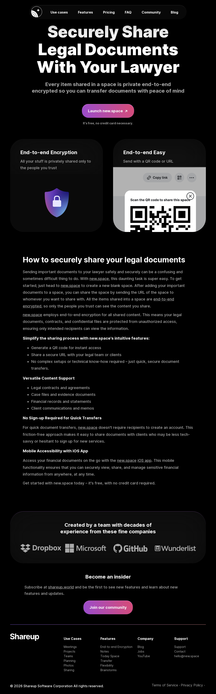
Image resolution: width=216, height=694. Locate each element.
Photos (69, 665)
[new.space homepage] (36, 12)
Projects (69, 651)
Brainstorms (108, 670)
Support (180, 647)
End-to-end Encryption (116, 647)
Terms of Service (165, 685)
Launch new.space (108, 111)
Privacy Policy (192, 685)
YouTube (144, 656)
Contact (179, 651)
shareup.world (61, 587)
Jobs (141, 651)
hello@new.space (186, 656)
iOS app (144, 460)
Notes (104, 651)
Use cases (59, 12)
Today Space (109, 656)
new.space (99, 278)
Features (85, 12)
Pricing (109, 12)
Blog (174, 12)
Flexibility (106, 665)
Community (151, 12)
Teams (68, 656)
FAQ (128, 12)
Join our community (108, 607)
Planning (70, 660)
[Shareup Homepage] (24, 653)
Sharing (69, 670)
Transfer (106, 660)
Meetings (70, 647)
